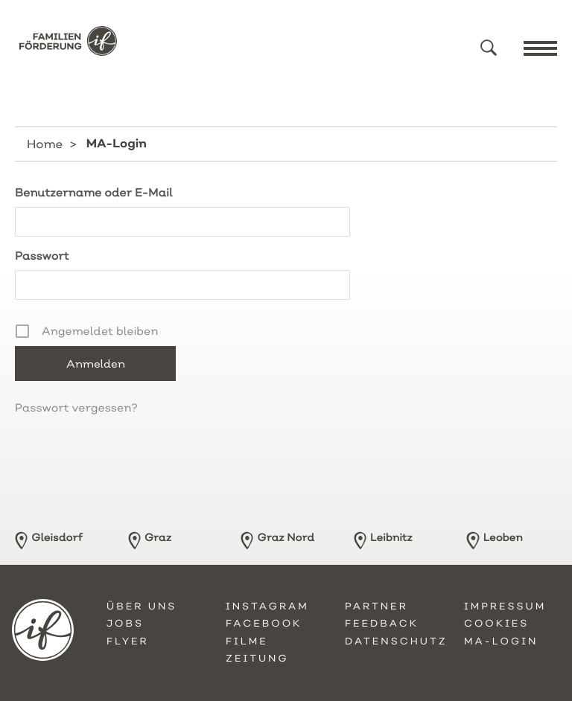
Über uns (142, 606)
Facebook (264, 624)
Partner (376, 606)
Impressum (505, 606)
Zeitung (257, 659)
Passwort (42, 256)
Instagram (267, 606)
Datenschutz (396, 641)
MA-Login (501, 641)
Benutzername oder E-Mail (94, 192)
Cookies (496, 624)
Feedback (382, 624)
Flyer (128, 641)
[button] (488, 48)
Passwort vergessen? (76, 407)
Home (45, 143)
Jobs (125, 624)
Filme (247, 641)
